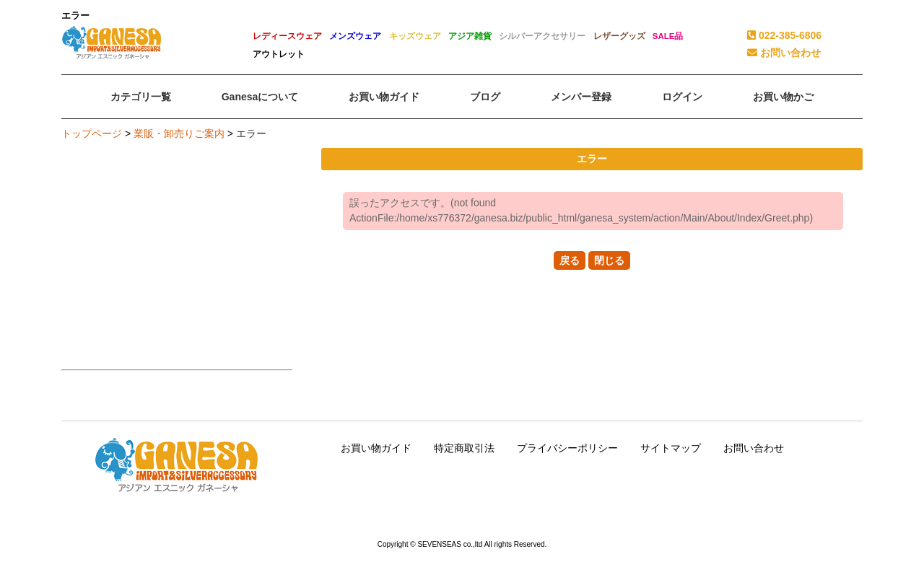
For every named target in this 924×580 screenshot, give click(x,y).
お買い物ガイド (376, 448)
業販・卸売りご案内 (179, 133)
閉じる (609, 260)
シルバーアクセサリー (542, 36)
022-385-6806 (784, 35)
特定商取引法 (464, 448)
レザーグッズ (619, 36)
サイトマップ (670, 448)
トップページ (91, 133)
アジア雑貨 (470, 36)
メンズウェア (355, 36)
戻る (569, 260)
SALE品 (668, 36)
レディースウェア (287, 36)
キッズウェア (415, 36)
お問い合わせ (784, 52)
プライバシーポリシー (567, 448)
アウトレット (279, 54)
